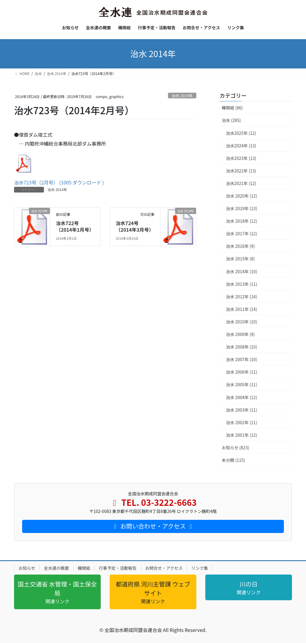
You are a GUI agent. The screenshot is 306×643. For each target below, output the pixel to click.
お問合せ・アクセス (164, 568)
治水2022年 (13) (241, 171)
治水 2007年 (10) (241, 359)
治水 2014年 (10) (241, 271)
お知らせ (27, 568)
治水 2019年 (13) (241, 208)
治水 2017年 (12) (241, 233)
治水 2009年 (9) (240, 334)
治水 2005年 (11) (241, 384)
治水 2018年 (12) (241, 221)
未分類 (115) (233, 460)
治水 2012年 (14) (241, 297)
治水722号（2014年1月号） (75, 226)
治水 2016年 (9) (240, 246)
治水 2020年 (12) (241, 196)
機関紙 (84, 568)
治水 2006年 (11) (241, 372)
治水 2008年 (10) (241, 347)
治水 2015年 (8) (240, 259)
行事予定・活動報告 (118, 568)
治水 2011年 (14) (241, 309)
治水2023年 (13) (241, 158)
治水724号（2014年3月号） (135, 226)
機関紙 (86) (232, 108)
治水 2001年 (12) (241, 435)
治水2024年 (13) (241, 146)
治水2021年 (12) (241, 183)
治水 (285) (231, 120)
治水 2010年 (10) (241, 322)
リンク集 (199, 568)
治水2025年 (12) (241, 133)
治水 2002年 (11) (241, 422)
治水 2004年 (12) (241, 397)
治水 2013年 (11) (241, 284)
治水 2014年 (182, 95)
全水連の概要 (56, 568)
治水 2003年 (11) (241, 410)
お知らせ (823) (235, 447)
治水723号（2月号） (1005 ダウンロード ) (59, 182)
